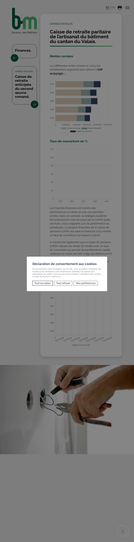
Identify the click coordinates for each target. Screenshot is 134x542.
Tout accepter (42, 283)
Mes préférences (86, 283)
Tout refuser (63, 283)
